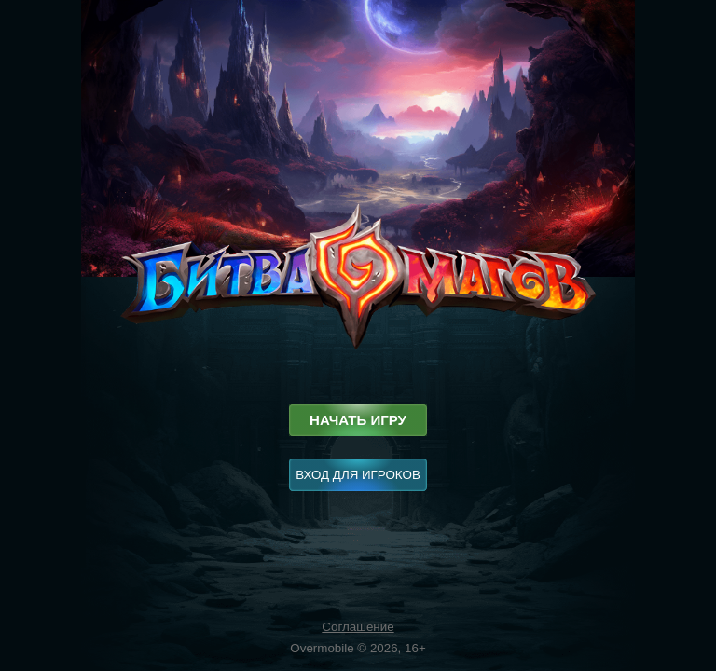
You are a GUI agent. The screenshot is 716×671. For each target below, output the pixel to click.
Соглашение (357, 627)
